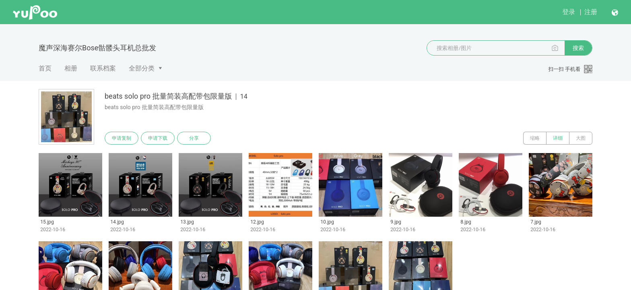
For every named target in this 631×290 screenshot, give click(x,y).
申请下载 (157, 138)
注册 (590, 12)
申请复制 (121, 138)
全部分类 (142, 68)
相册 (70, 68)
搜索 (578, 48)
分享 (194, 138)
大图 (581, 138)
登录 (568, 12)
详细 (558, 138)
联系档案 (103, 68)
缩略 (535, 138)
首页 (45, 68)
